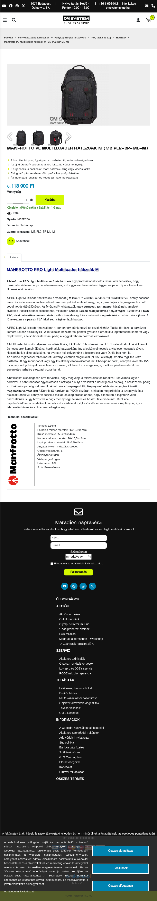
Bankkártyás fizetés (71, 747)
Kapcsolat (65, 767)
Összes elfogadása (120, 886)
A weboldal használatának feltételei (81, 727)
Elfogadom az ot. (78, 563)
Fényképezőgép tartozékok (33, 37)
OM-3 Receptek (69, 713)
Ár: (8, 187)
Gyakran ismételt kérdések (76, 663)
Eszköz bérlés (68, 693)
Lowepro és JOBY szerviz (75, 668)
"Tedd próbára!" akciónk (74, 629)
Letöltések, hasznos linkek (76, 688)
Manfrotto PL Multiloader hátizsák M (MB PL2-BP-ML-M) (36, 41)
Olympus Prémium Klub (74, 624)
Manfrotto (23, 219)
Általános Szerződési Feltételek (79, 732)
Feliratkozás (78, 572)
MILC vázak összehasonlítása (78, 698)
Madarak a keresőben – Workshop (81, 638)
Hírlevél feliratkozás (71, 772)
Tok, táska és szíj (101, 37)
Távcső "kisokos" (70, 708)
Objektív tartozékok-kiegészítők (79, 703)
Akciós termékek (69, 614)
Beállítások (120, 868)
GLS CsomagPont (70, 757)
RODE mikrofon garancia (75, 673)
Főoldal (8, 37)
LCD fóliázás (67, 634)
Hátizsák (121, 37)
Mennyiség (14, 192)
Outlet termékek (69, 619)
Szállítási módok (69, 752)
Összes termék (70, 779)
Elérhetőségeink (69, 762)
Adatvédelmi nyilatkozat (74, 737)
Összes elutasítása (120, 851)
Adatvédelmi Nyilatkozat (85, 563)
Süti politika (66, 742)
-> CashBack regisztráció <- (77, 643)
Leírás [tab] (14, 257)
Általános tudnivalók (72, 658)
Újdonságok (68, 599)
